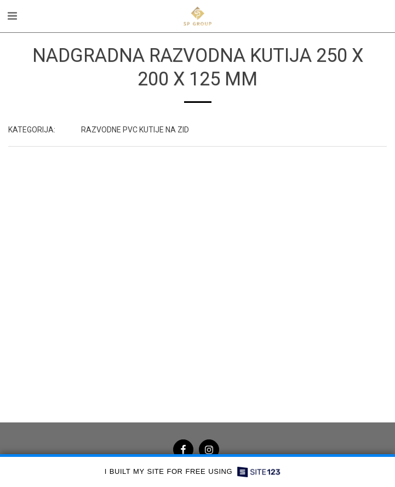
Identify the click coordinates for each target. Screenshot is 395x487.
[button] (12, 15)
